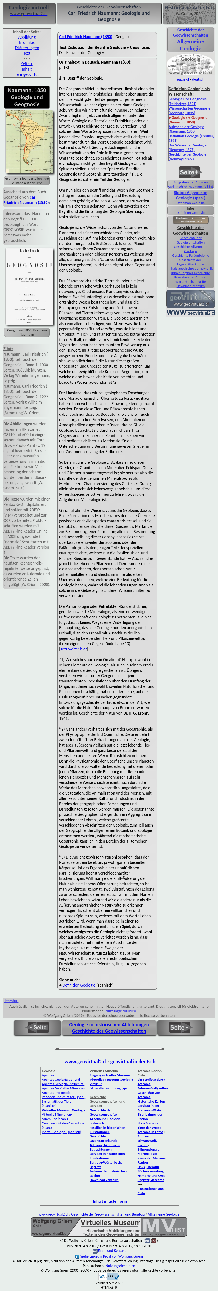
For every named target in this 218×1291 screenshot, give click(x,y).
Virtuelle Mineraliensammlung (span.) (111, 1086)
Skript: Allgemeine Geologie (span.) (190, 195)
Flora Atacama (148, 1123)
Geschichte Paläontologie (190, 255)
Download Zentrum (191, 286)
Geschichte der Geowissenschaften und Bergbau (108, 1214)
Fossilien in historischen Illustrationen (107, 1129)
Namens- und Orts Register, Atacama (151, 1177)
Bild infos (27, 42)
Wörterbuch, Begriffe (190, 281)
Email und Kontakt (112, 1250)
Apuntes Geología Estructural (63, 1084)
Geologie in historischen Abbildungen (109, 1025)
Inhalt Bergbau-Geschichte (190, 273)
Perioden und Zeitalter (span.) (63, 1097)
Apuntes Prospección (57, 1092)
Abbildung (27, 37)
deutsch (198, 79)
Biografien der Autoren (190, 182)
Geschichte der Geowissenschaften (191, 240)
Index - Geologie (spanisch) (61, 1132)
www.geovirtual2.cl (86, 1061)
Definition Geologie (78, 985)
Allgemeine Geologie (163, 1214)
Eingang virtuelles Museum (110, 1075)
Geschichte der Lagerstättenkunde (190, 262)
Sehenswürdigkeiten (153, 1088)
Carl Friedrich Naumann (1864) (190, 186)
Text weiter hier (73, 649)
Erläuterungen (27, 47)
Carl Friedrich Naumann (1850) (26, 200)
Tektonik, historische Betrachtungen (105, 1147)
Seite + (26, 63)
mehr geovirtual (26, 74)
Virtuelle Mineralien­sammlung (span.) (57, 1116)
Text (27, 53)
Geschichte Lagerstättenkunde (103, 1138)
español (183, 79)
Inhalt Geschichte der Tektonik (191, 268)
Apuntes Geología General (61, 1079)
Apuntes (48, 1075)
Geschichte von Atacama (149, 1094)
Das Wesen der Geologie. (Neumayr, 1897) (188, 147)
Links (141, 1167)
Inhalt (27, 69)
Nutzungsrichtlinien (120, 1011)
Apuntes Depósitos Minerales (63, 1088)
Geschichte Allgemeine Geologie (190, 248)
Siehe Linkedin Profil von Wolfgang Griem (109, 1256)
